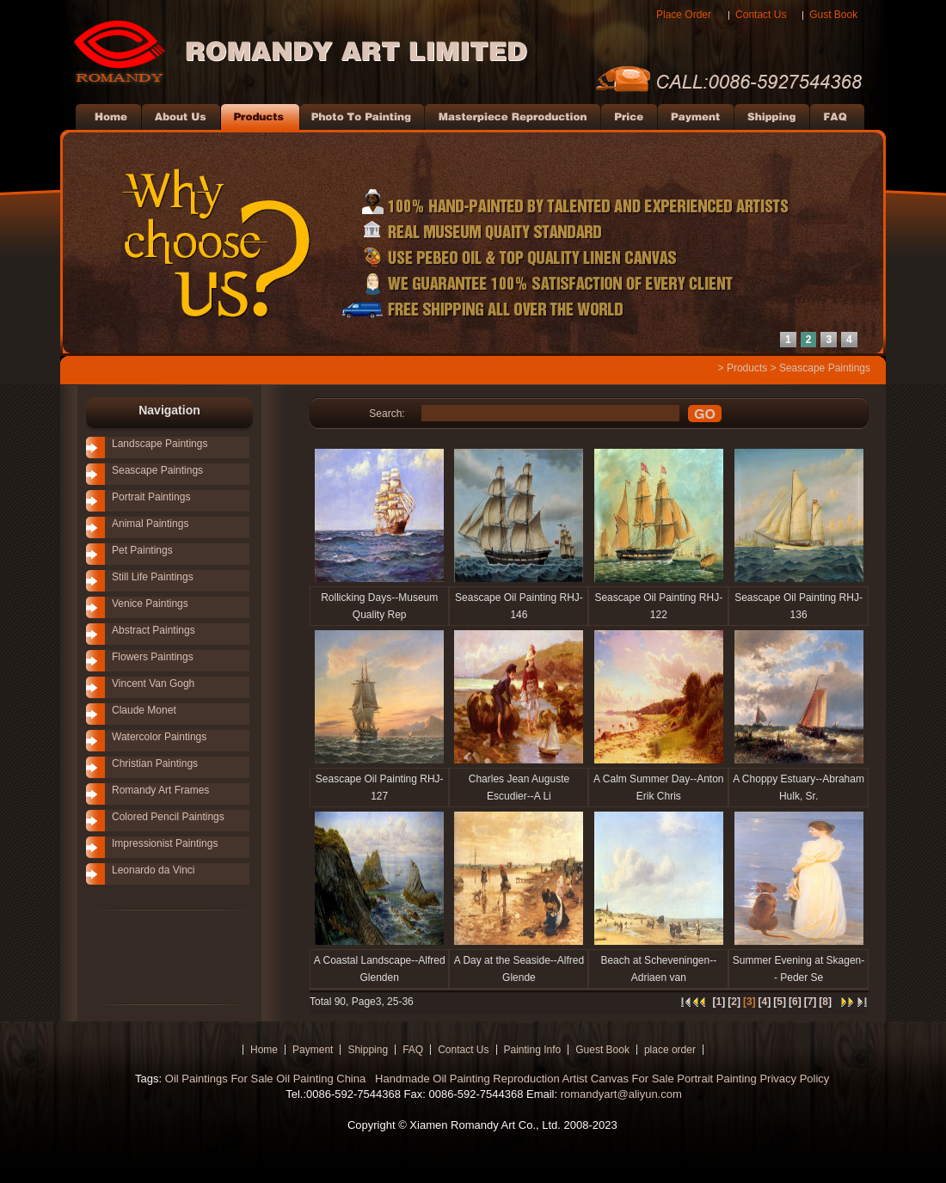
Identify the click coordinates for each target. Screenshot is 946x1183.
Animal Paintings (150, 524)
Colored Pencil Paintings (168, 817)
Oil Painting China (322, 1078)
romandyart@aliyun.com (621, 1094)
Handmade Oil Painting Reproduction (465, 1078)
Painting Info (533, 1050)
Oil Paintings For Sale (219, 1078)
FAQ (412, 1050)
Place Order (683, 15)
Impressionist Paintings (165, 843)
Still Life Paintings (153, 577)
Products (747, 368)
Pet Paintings (142, 550)
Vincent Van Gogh (153, 683)
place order (670, 1050)
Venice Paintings (150, 604)
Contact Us (760, 15)
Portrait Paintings (151, 497)
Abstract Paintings (153, 630)
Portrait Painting (717, 1078)
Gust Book (833, 15)
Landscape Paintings (159, 444)
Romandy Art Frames (160, 790)
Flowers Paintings (153, 657)
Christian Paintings (155, 763)
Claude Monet (144, 710)
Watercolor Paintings (159, 737)
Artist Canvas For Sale (618, 1078)
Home (264, 1050)
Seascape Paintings (824, 368)
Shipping (367, 1050)
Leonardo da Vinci (153, 870)
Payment (312, 1050)
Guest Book (602, 1050)
